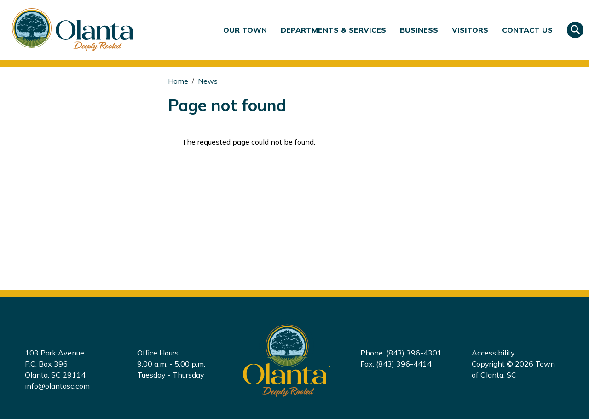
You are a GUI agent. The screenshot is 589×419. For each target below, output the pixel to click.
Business (419, 30)
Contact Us (527, 30)
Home (178, 81)
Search (575, 30)
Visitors (470, 30)
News (208, 81)
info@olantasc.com (57, 385)
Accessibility (493, 352)
